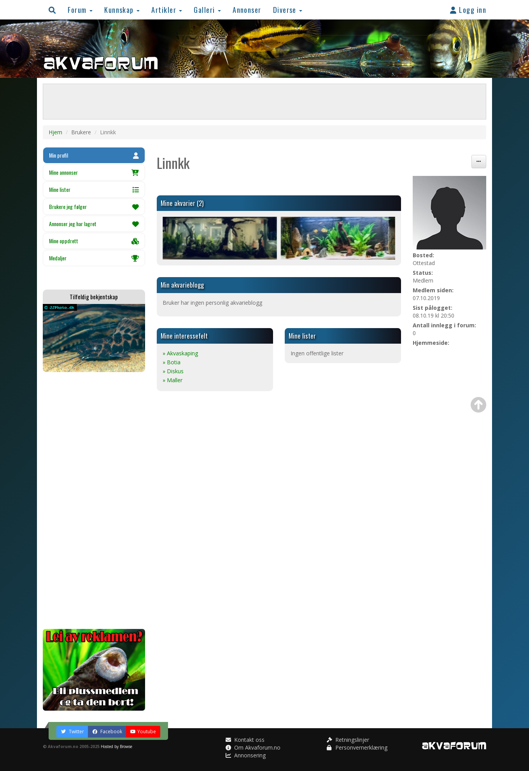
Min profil (94, 155)
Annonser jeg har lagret (94, 224)
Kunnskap (122, 9)
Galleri (207, 9)
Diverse (288, 9)
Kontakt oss (245, 739)
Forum (80, 9)
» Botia (171, 362)
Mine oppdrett (94, 241)
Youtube (143, 731)
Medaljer (94, 258)
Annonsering (246, 755)
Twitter (72, 731)
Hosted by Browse (116, 746)
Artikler (166, 9)
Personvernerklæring (357, 747)
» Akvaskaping (180, 353)
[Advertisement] (94, 500)
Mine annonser (94, 172)
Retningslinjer (348, 739)
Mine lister (94, 189)
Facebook (107, 731)
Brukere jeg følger (94, 206)
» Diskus (173, 371)
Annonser (247, 9)
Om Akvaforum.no (253, 747)
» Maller (172, 380)
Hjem (55, 132)
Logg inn (468, 9)
